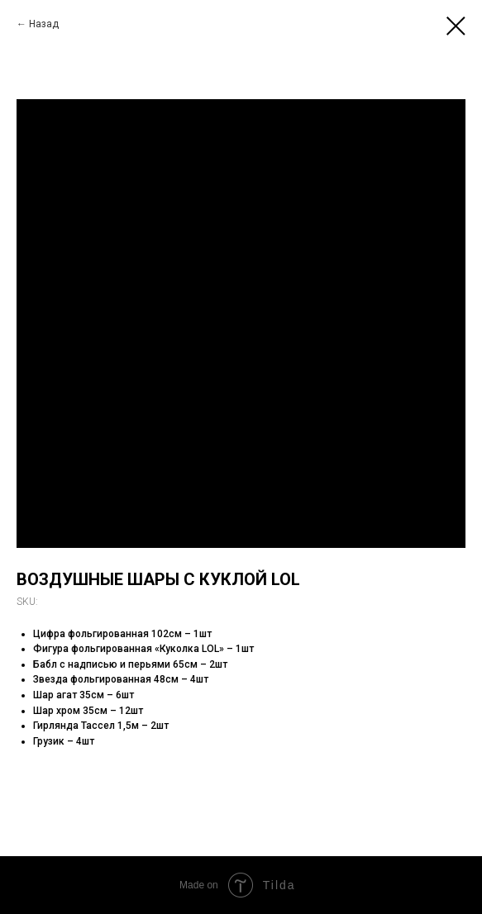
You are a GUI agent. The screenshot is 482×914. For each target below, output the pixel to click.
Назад (44, 24)
